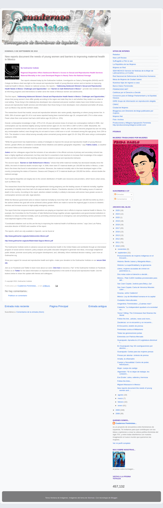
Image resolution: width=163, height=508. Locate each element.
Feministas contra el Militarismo (130, 329)
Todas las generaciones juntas (129, 333)
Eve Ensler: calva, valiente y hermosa (132, 377)
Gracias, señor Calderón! (127, 293)
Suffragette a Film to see (123, 61)
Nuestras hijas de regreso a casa (126, 83)
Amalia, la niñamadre (126, 359)
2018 (118, 225)
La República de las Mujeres (124, 64)
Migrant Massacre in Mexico (128, 385)
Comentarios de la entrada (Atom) (30, 312)
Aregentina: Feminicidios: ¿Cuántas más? (134, 304)
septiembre (122, 253)
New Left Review (119, 58)
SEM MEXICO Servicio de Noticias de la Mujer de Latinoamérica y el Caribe (133, 72)
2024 (118, 214)
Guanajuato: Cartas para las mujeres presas (135, 352)
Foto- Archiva (118, 120)
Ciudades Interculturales (127, 300)
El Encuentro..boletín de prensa (130, 326)
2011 (118, 242)
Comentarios (120, 199)
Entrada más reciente (17, 306)
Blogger (114, 498)
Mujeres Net (118, 116)
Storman (91, 498)
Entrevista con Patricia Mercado (130, 337)
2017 (118, 228)
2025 (118, 210)
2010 (118, 246)
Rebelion (116, 54)
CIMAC (116, 104)
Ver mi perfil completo (121, 443)
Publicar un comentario (17, 296)
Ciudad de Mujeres (120, 108)
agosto (121, 395)
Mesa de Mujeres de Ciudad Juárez (127, 79)
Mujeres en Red (119, 67)
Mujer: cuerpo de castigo (127, 368)
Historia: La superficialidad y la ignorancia (134, 265)
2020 (118, 217)
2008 (118, 414)
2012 (118, 239)
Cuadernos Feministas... (126, 423)
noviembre (122, 249)
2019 (118, 221)
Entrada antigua (98, 306)
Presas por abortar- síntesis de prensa (133, 355)
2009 (118, 410)
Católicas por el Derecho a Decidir (127, 92)
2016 (118, 232)
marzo (120, 398)
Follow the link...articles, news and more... (134, 319)
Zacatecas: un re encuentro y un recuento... (135, 322)
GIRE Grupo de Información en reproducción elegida (134, 101)
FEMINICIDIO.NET (120, 89)
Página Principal (59, 306)
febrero (121, 402)
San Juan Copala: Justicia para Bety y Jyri (134, 284)
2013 (118, 235)
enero (120, 406)
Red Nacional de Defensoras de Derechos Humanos (134, 76)
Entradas (119, 194)
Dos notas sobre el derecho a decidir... (133, 274)
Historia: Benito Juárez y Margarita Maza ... (135, 261)
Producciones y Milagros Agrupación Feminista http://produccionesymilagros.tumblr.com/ (132, 124)
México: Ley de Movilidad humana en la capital (136, 297)
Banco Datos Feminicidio (123, 86)
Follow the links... (124, 381)
